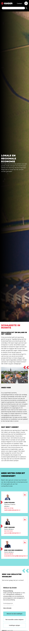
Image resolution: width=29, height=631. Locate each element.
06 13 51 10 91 (8, 531)
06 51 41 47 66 (8, 508)
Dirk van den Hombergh (13, 550)
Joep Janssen (9, 527)
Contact (19, 3)
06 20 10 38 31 (8, 554)
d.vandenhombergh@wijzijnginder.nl (16, 556)
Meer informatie (7, 608)
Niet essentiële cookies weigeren (14, 619)
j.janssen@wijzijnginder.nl (12, 533)
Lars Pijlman (9, 502)
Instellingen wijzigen (14, 625)
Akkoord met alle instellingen (14, 613)
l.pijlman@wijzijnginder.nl (12, 510)
